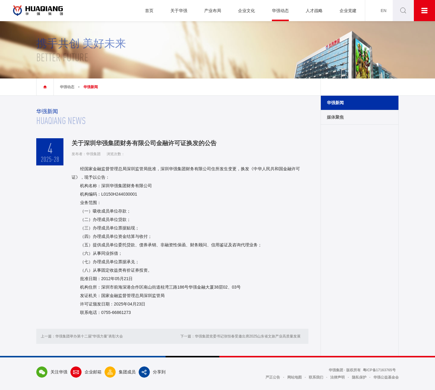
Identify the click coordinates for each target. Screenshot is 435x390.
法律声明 (337, 377)
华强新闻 (90, 87)
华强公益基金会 (386, 377)
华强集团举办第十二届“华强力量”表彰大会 (89, 336)
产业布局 (212, 10)
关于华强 (178, 10)
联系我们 (316, 377)
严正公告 (273, 377)
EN (383, 10)
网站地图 (294, 377)
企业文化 (246, 10)
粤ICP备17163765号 (379, 370)
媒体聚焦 (335, 117)
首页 (149, 10)
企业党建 (348, 10)
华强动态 (280, 10)
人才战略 (314, 10)
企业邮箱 (86, 372)
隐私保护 (359, 377)
